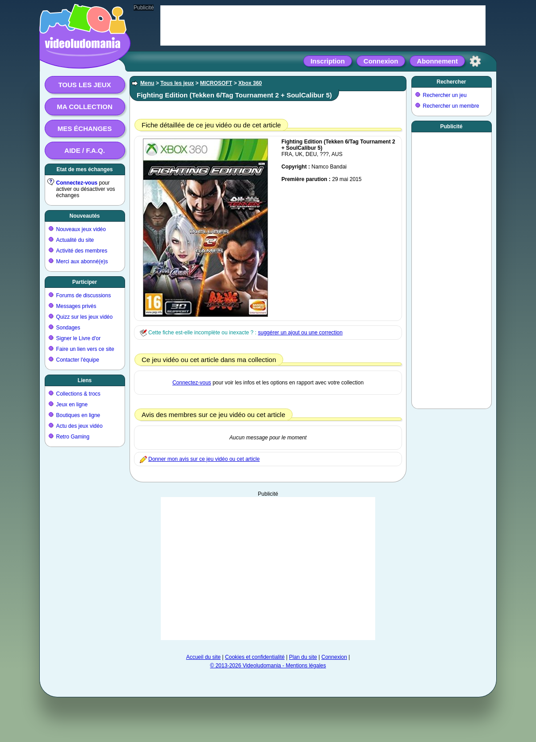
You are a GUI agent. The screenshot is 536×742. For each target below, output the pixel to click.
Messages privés (76, 306)
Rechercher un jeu (445, 95)
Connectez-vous (77, 183)
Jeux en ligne (72, 404)
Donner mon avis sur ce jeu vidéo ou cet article (204, 459)
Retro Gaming (73, 437)
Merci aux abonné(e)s (82, 261)
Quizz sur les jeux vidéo (84, 317)
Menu (147, 83)
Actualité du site (75, 240)
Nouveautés (84, 216)
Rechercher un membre (451, 106)
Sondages (68, 328)
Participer (84, 282)
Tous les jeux (84, 85)
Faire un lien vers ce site (85, 349)
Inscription (327, 61)
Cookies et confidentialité (255, 657)
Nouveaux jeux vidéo (81, 229)
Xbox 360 (250, 83)
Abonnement (437, 61)
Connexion (381, 61)
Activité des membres (82, 251)
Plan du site (303, 657)
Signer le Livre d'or (78, 338)
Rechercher (451, 82)
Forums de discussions (83, 295)
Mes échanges (85, 128)
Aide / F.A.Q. (84, 150)
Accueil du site (203, 657)
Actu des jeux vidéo (79, 426)
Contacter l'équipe (77, 360)
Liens (85, 380)
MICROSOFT (216, 83)
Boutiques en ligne (78, 415)
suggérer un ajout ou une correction (300, 332)
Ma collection (84, 106)
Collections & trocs (78, 394)
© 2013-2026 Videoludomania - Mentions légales (268, 665)
